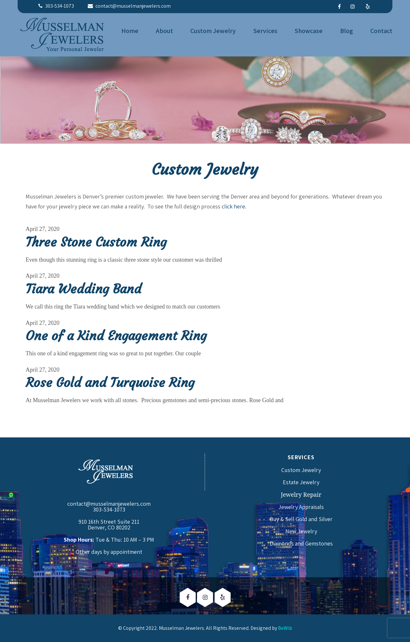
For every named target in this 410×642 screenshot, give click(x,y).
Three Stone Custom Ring (96, 242)
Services (265, 31)
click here (233, 206)
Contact (381, 31)
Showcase (309, 31)
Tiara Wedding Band (83, 289)
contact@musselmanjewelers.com (109, 503)
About (164, 31)
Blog (346, 31)
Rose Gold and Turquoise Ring (110, 383)
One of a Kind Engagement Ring (116, 336)
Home (129, 31)
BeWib (285, 628)
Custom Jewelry (213, 31)
